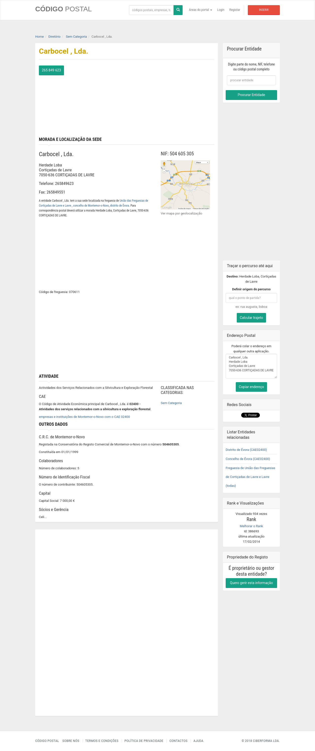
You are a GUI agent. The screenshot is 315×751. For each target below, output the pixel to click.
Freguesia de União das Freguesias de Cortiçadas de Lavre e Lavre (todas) (250, 477)
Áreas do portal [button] (200, 10)
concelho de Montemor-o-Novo (91, 205)
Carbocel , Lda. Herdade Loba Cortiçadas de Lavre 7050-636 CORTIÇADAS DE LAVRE (251, 366)
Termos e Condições (102, 741)
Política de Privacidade (144, 741)
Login (220, 10)
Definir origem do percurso (251, 289)
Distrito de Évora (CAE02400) (246, 450)
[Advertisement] (172, 99)
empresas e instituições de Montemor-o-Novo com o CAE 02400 (84, 417)
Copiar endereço (251, 387)
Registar (234, 10)
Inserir (263, 10)
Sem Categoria (171, 403)
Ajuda (198, 741)
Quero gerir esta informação (251, 583)
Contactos (178, 741)
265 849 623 (51, 70)
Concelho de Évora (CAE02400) (248, 459)
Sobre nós (71, 741)
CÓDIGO (63, 9)
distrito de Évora (119, 205)
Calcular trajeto (251, 318)
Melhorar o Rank (251, 526)
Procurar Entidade (251, 95)
